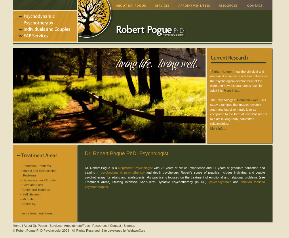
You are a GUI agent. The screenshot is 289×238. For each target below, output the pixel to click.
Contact (115, 225)
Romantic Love (247, 100)
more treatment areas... (38, 213)
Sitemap (129, 225)
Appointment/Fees (77, 225)
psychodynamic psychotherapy (123, 172)
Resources (100, 225)
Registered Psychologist (135, 168)
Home (17, 225)
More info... (232, 90)
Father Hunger (221, 71)
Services (56, 225)
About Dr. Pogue (35, 225)
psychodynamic (220, 182)
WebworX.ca (136, 230)
